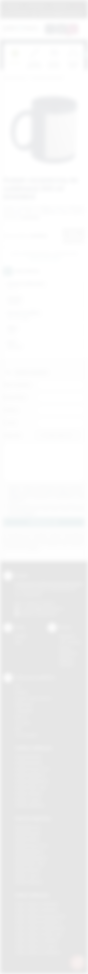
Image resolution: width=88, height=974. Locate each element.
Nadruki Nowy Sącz (30, 864)
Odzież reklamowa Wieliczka (38, 952)
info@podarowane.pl (47, 608)
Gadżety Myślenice (30, 775)
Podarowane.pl (15, 78)
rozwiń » (29, 513)
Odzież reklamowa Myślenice (38, 922)
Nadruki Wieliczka (29, 882)
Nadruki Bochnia (27, 827)
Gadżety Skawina (28, 793)
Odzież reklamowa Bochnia (36, 910)
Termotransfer (26, 735)
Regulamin (14, 5)
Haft (18, 729)
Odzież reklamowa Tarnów (36, 946)
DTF (18, 686)
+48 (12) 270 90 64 (40, 603)
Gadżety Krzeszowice (32, 769)
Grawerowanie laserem (33, 698)
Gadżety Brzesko (28, 763)
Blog (18, 642)
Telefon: (11, 410)
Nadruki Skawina (28, 870)
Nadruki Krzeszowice (31, 845)
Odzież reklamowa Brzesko (37, 904)
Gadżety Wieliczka (29, 805)
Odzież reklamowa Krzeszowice (40, 916)
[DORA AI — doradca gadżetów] (77, 962)
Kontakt (21, 636)
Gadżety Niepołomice (32, 781)
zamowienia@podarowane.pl (59, 13)
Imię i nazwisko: (17, 385)
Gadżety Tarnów (28, 799)
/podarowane (46, 614)
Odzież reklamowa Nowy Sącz (39, 934)
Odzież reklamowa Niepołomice (40, 928)
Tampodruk (24, 711)
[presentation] (84, 54)
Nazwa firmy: (15, 397)
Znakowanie (60, 5)
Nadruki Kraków (27, 839)
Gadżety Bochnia (28, 757)
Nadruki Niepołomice (31, 858)
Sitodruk (21, 692)
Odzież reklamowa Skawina (37, 940)
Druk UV (21, 717)
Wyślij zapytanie (45, 259)
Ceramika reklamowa (47, 78)
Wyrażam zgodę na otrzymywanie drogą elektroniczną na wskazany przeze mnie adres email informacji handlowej (46, 509)
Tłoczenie (23, 723)
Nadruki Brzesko (28, 833)
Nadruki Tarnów (27, 876)
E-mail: (10, 423)
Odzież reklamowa (32, 895)
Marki (77, 5)
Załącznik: (12, 435)
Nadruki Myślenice (29, 852)
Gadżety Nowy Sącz (31, 787)
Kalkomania (24, 704)
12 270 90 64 (18, 13)
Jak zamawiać (36, 5)
